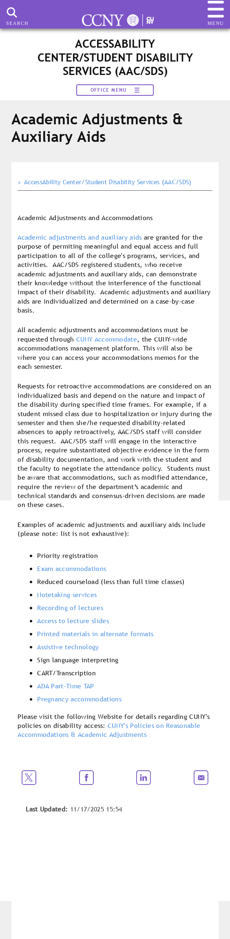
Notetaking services (67, 594)
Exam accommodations (71, 568)
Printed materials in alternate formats (95, 633)
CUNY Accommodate (106, 339)
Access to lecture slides (73, 620)
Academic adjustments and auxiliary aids (80, 237)
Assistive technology (68, 646)
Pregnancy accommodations (79, 698)
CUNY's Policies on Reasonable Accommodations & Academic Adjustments (109, 730)
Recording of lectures (70, 607)
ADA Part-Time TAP (65, 685)
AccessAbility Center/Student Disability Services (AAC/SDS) (108, 182)
